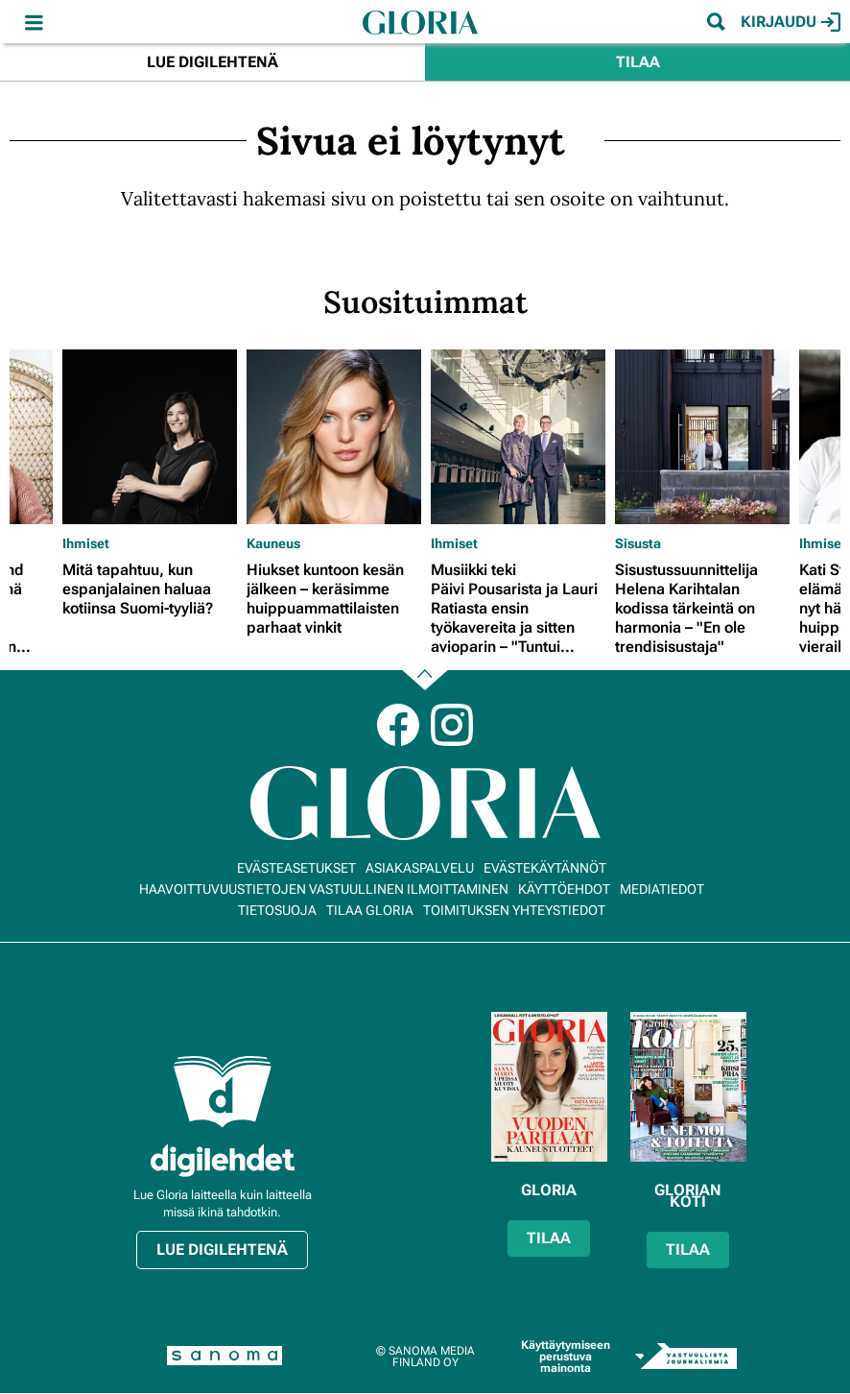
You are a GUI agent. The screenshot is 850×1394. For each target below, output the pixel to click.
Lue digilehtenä (212, 62)
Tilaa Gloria (369, 910)
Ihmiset (85, 543)
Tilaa (638, 62)
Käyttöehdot (564, 889)
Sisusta (638, 543)
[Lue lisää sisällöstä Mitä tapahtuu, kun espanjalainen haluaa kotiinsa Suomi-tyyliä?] (149, 436)
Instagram (452, 725)
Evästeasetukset (296, 868)
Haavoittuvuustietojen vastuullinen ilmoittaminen (323, 889)
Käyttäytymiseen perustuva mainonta (565, 1356)
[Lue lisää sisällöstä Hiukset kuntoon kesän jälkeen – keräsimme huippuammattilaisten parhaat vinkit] (334, 436)
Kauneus (273, 543)
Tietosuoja (277, 910)
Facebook (398, 725)
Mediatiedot (662, 889)
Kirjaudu (790, 22)
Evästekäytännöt (545, 868)
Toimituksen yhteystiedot (514, 910)
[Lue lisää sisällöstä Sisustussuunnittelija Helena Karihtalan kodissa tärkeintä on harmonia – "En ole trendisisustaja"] (702, 436)
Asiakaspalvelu (420, 868)
